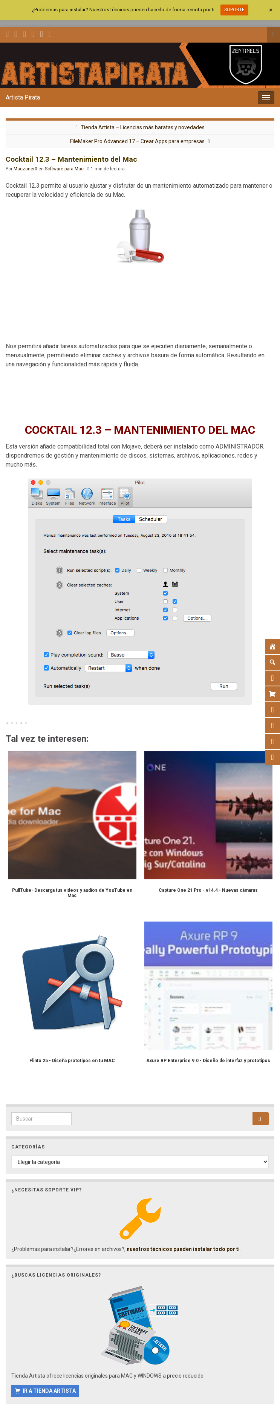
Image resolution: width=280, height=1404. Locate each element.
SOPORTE (234, 9)
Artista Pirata (23, 97)
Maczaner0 (25, 168)
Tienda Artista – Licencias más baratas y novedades (143, 127)
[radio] (7, 719)
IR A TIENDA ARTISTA (49, 1391)
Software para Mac (64, 168)
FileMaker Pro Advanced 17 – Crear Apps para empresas (137, 141)
